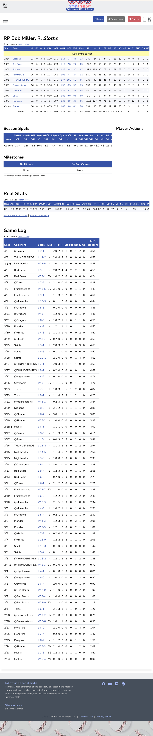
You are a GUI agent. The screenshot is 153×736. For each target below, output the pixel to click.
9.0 (69, 95)
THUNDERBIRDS (21, 79)
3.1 (74, 101)
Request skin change (39, 215)
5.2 (81, 74)
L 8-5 (41, 307)
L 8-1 (41, 370)
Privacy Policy (103, 716)
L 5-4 (41, 464)
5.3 (81, 58)
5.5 (81, 85)
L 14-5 (42, 452)
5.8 (81, 106)
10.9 (69, 79)
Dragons (17, 58)
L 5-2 (41, 552)
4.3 (81, 64)
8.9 (69, 101)
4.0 (74, 58)
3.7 (74, 69)
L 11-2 (42, 257)
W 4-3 (42, 521)
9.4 (69, 69)
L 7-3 (41, 389)
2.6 (74, 64)
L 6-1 (41, 426)
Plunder (16, 69)
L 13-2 (42, 558)
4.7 (81, 69)
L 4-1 (41, 571)
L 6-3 (41, 320)
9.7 (69, 90)
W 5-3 (42, 565)
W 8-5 (42, 263)
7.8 (69, 64)
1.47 (63, 90)
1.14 (63, 58)
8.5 (69, 85)
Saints (15, 95)
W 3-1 (42, 401)
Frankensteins (19, 85)
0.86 (63, 95)
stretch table (23, 44)
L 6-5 (41, 351)
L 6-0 (41, 577)
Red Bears (17, 64)
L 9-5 (41, 270)
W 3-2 (42, 615)
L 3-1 (41, 345)
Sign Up (134, 19)
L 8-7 (41, 408)
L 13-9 (42, 301)
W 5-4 (42, 314)
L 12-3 (42, 546)
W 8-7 (42, 339)
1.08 (63, 74)
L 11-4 (42, 445)
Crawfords (18, 90)
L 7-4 (41, 634)
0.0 (74, 95)
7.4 (69, 74)
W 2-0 (42, 590)
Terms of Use (86, 716)
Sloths (16, 106)
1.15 (63, 64)
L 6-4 (41, 583)
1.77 (63, 79)
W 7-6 (42, 621)
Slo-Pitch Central (14, 708)
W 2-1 (42, 276)
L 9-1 (41, 251)
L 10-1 (42, 439)
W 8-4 (42, 596)
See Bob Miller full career (15, 215)
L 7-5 (41, 282)
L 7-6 (41, 652)
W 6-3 (42, 527)
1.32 (63, 101)
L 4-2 (41, 326)
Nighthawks (18, 74)
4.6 (81, 79)
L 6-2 (41, 414)
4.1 (74, 106)
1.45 (63, 69)
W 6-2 (42, 420)
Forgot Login (115, 19)
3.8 (74, 90)
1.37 (63, 85)
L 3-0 (41, 458)
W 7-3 (42, 502)
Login (98, 19)
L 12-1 (42, 357)
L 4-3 (41, 332)
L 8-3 (41, 433)
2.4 (74, 74)
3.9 (74, 85)
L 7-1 (41, 364)
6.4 (69, 58)
